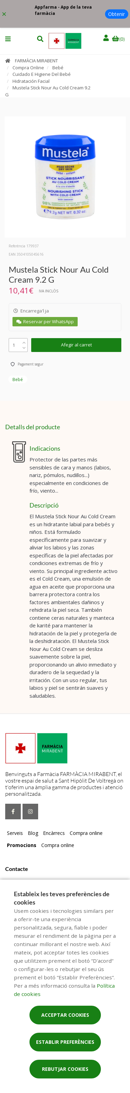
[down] (24, 346)
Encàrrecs (54, 833)
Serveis (15, 833)
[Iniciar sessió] (107, 38)
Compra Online (28, 67)
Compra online (86, 833)
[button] (8, 39)
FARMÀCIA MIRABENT (36, 61)
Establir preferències (65, 1042)
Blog (33, 833)
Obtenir (116, 14)
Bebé (57, 67)
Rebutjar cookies (65, 1069)
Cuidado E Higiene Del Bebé (41, 74)
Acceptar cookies (65, 1015)
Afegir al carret (76, 345)
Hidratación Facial (31, 81)
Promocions (21, 845)
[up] (24, 341)
